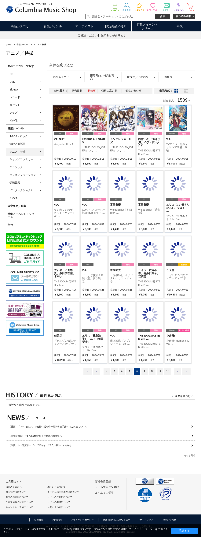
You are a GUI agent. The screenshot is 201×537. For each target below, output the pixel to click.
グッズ (13, 112)
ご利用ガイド (14, 481)
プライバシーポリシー (82, 519)
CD (11, 74)
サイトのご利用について (59, 497)
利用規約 (57, 519)
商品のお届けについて (17, 497)
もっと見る (189, 455)
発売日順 (76, 90)
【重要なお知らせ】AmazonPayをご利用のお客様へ (35, 436)
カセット (14, 104)
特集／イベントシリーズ (147, 26)
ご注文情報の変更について (19, 502)
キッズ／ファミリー (21, 159)
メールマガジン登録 (107, 487)
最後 (186, 371)
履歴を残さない (184, 395)
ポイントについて (56, 487)
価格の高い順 (109, 90)
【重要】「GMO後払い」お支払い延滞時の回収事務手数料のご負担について (48, 426)
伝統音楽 (14, 182)
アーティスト (84, 26)
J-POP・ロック (18, 136)
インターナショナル (21, 190)
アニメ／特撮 (17, 151)
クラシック (16, 167)
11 (160, 371)
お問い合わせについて (58, 507)
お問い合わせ (169, 519)
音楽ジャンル (53, 26)
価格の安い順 (133, 90)
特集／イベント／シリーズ (21, 215)
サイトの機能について (58, 502)
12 (167, 371)
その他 (13, 120)
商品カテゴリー (21, 26)
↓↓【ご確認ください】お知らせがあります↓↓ (100, 35)
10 (152, 371)
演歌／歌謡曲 (17, 143)
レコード (14, 97)
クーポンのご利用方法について (63, 492)
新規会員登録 (103, 481)
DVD (12, 81)
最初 (87, 371)
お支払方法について (16, 492)
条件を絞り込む (61, 65)
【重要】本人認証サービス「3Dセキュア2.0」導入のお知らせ (40, 445)
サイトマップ (146, 519)
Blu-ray (13, 89)
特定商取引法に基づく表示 (116, 519)
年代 (180, 26)
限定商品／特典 (115, 26)
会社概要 (38, 519)
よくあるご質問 (104, 492)
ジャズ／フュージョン (22, 174)
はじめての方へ (14, 487)
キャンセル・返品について (19, 507)
